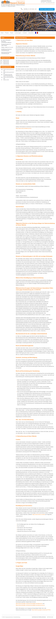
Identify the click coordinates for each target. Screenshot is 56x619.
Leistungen (18, 33)
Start (2, 33)
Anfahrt (25, 33)
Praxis (7, 33)
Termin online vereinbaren (46, 9)
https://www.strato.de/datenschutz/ (23, 128)
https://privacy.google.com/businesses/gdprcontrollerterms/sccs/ (30, 605)
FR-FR (36, 33)
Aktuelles (31, 33)
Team (11, 33)
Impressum (50, 617)
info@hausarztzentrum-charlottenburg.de (6, 50)
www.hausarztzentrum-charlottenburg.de (6, 53)
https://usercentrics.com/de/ (38, 514)
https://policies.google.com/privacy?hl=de (41, 609)
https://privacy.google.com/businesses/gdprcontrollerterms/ (29, 603)
